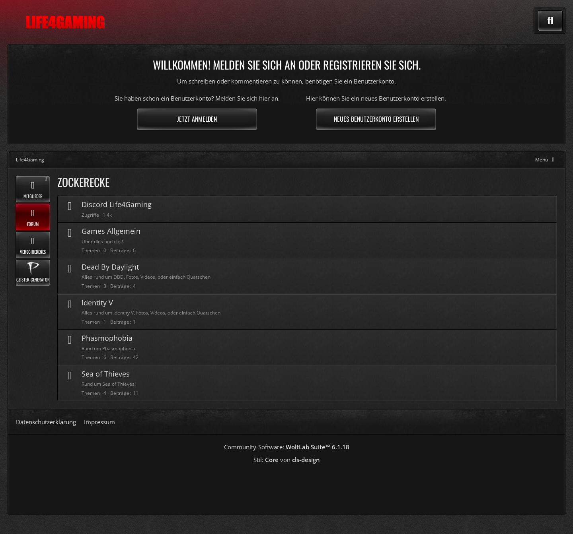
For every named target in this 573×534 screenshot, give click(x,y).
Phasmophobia (107, 338)
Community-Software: (286, 447)
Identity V (97, 302)
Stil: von (286, 460)
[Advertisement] (286, 486)
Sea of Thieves (106, 374)
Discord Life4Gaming (117, 204)
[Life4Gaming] (65, 22)
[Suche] (550, 21)
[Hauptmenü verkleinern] (546, 159)
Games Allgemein (111, 231)
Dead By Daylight (110, 267)
